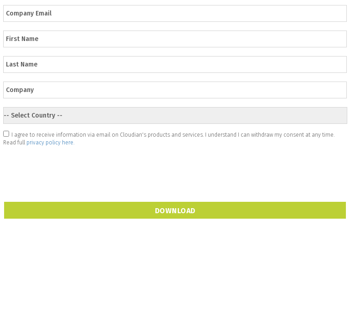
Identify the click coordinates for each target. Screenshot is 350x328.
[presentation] (73, 167)
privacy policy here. (50, 142)
